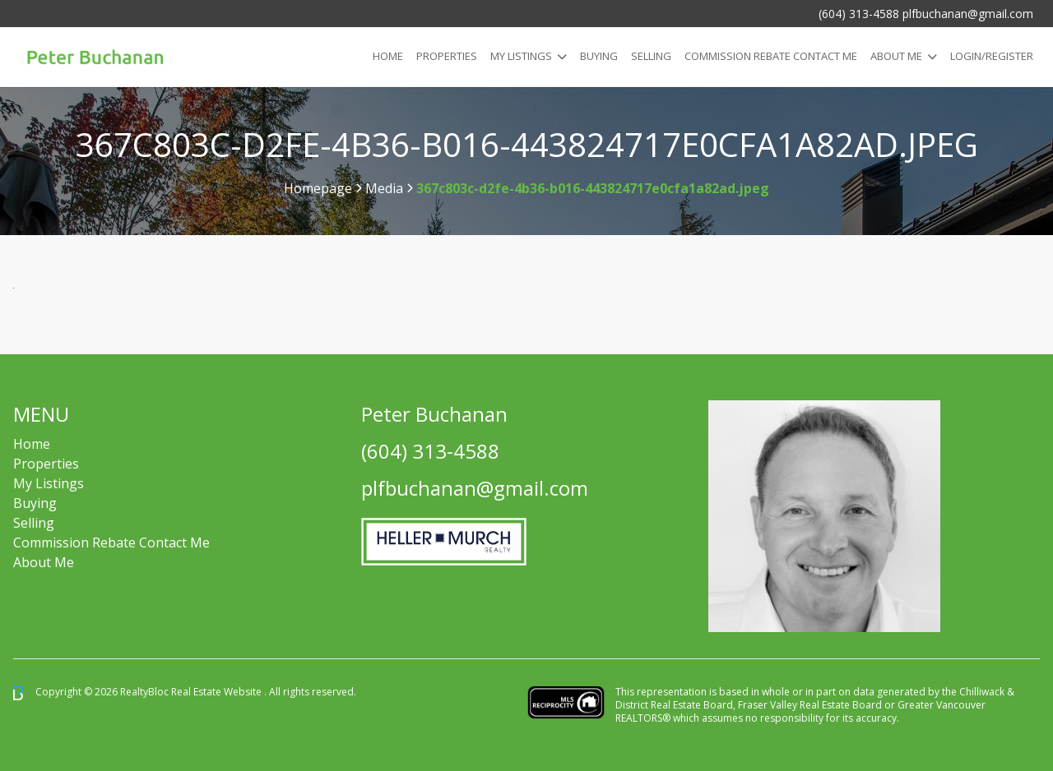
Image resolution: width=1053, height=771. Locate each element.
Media (384, 188)
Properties (446, 55)
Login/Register (991, 55)
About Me (896, 55)
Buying (599, 55)
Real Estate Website (217, 692)
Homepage (318, 188)
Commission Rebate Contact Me (111, 542)
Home (388, 55)
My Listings (521, 55)
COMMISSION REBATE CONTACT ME (770, 55)
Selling (651, 55)
